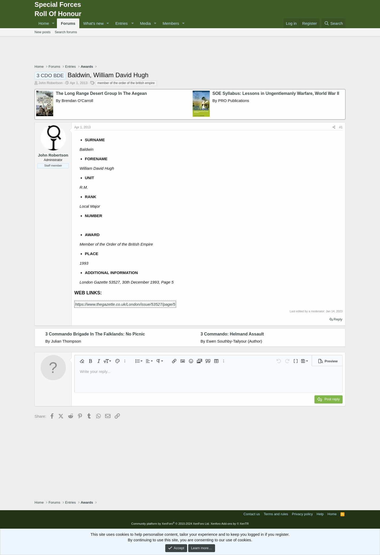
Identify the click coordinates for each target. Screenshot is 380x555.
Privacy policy (302, 514)
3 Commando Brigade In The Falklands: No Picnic (95, 334)
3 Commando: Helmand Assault (232, 334)
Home (43, 23)
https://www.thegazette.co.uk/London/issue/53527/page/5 (125, 304)
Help (320, 514)
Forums (68, 23)
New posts (43, 32)
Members (171, 23)
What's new (93, 23)
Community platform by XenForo (170, 523)
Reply (338, 319)
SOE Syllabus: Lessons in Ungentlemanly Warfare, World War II (275, 93)
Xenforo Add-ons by (230, 523)
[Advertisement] (190, 51)
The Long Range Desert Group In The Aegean (101, 93)
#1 (341, 127)
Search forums (66, 32)
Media (145, 23)
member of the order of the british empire (126, 83)
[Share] (334, 127)
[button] (53, 23)
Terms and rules (276, 514)
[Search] (333, 23)
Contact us (251, 514)
